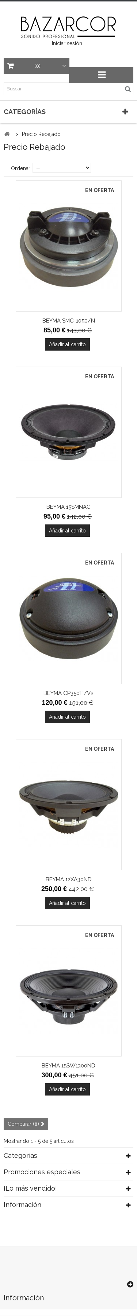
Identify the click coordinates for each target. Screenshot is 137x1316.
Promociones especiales (42, 1172)
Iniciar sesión (67, 43)
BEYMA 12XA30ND (69, 879)
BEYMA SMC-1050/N (68, 320)
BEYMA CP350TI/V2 (68, 693)
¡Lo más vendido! (30, 1188)
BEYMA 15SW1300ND (68, 1065)
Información (22, 1204)
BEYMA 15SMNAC (68, 507)
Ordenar (20, 168)
